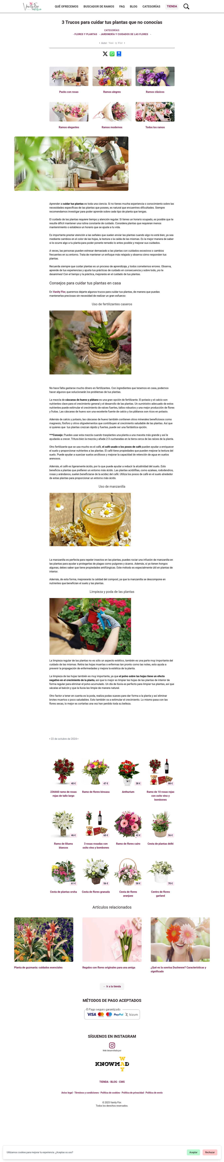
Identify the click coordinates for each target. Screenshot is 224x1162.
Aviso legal (67, 1092)
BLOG (113, 1081)
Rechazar (210, 1152)
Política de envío (154, 1092)
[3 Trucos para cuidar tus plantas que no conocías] (105, 53)
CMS (122, 1081)
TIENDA (103, 1081)
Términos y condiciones (86, 1092)
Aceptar (193, 1152)
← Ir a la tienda (112, 986)
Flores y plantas (86, 34)
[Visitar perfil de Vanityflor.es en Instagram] (112, 1045)
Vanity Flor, (59, 291)
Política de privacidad (133, 1092)
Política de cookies (110, 1092)
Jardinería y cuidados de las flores (124, 34)
